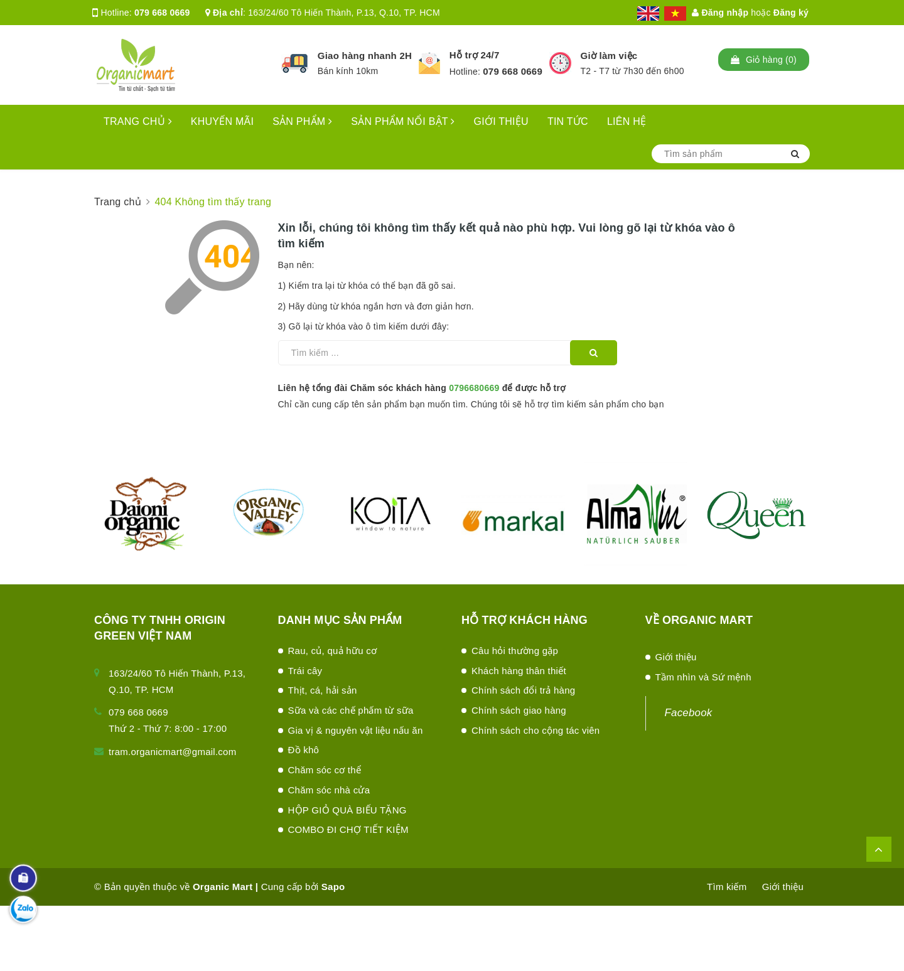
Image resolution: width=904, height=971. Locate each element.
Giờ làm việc (609, 55)
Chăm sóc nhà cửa (329, 790)
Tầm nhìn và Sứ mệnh (703, 677)
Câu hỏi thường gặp (514, 650)
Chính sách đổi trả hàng (523, 690)
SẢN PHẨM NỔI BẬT (403, 121)
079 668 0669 (162, 13)
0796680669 (474, 388)
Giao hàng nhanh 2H (365, 55)
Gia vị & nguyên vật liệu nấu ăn (355, 730)
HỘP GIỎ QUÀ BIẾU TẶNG (347, 810)
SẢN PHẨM (302, 121)
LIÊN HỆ (626, 121)
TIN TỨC (567, 121)
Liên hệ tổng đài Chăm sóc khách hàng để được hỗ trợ (422, 388)
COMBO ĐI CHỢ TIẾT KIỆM (348, 829)
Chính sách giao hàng (518, 710)
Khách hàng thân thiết (518, 670)
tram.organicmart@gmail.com (172, 751)
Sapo (333, 886)
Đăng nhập (720, 13)
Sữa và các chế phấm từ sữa (351, 710)
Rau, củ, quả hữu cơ (332, 650)
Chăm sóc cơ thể (325, 769)
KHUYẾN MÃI (222, 121)
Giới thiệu (676, 657)
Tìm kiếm (726, 886)
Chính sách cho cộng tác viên (535, 730)
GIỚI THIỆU (501, 121)
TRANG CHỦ (138, 121)
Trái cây (305, 670)
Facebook (689, 713)
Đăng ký (791, 13)
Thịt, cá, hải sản (322, 690)
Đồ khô (304, 749)
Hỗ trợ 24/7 (474, 55)
